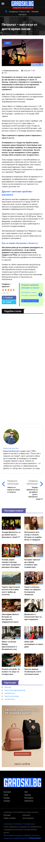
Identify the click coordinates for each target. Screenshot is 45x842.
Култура (7, 798)
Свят (26, 792)
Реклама (35, 11)
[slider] (8, 289)
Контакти (22, 14)
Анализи (7, 801)
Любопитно (28, 801)
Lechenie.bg (8, 824)
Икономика (28, 798)
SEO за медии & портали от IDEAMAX (17, 835)
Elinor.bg (8, 687)
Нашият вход (9, 699)
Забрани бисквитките (23, 7)
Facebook (8, 298)
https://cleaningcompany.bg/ (15, 690)
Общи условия (10, 818)
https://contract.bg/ (12, 696)
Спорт (6, 795)
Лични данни (28, 818)
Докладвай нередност (30, 301)
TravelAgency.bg (28, 824)
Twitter (7, 302)
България (7, 792)
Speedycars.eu (10, 693)
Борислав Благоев (11, 71)
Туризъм (27, 795)
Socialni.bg (17, 824)
